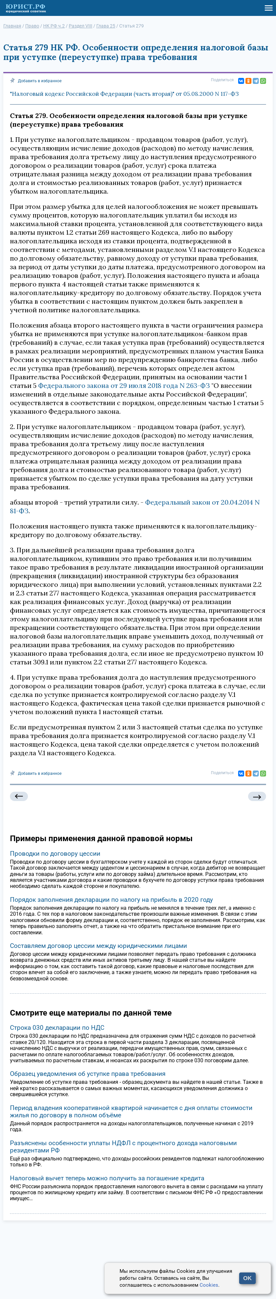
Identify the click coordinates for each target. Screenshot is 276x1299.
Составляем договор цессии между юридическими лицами (98, 946)
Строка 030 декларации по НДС (57, 1027)
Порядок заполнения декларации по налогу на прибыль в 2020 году (111, 899)
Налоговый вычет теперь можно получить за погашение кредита (107, 1178)
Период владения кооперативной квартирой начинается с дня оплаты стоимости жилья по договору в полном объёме (131, 1111)
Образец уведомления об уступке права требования (87, 1074)
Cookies (209, 1285)
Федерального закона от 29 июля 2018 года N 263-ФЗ (124, 385)
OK (247, 1278)
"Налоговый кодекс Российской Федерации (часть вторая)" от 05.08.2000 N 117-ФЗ (124, 93)
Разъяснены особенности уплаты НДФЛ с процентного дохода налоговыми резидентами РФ (123, 1146)
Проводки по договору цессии (55, 853)
